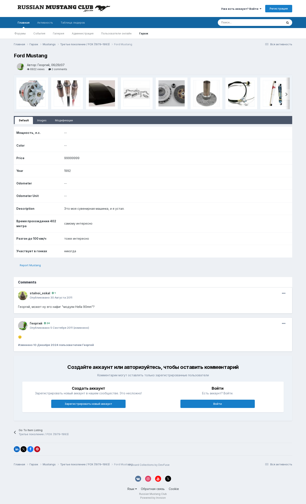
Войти (217, 403)
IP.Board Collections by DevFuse (149, 464)
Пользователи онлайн (116, 33)
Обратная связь (153, 489)
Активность (45, 22)
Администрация (83, 33)
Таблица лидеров (73, 22)
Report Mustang (30, 265)
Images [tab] (42, 120)
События (39, 33)
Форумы (20, 33)
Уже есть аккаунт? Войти (241, 8)
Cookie (174, 489)
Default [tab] (24, 120)
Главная (24, 24)
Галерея (58, 33)
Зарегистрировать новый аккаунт (88, 403)
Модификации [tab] (64, 120)
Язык (132, 489)
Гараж (143, 33)
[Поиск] (227, 22)
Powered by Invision (153, 497)
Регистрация (279, 8)
